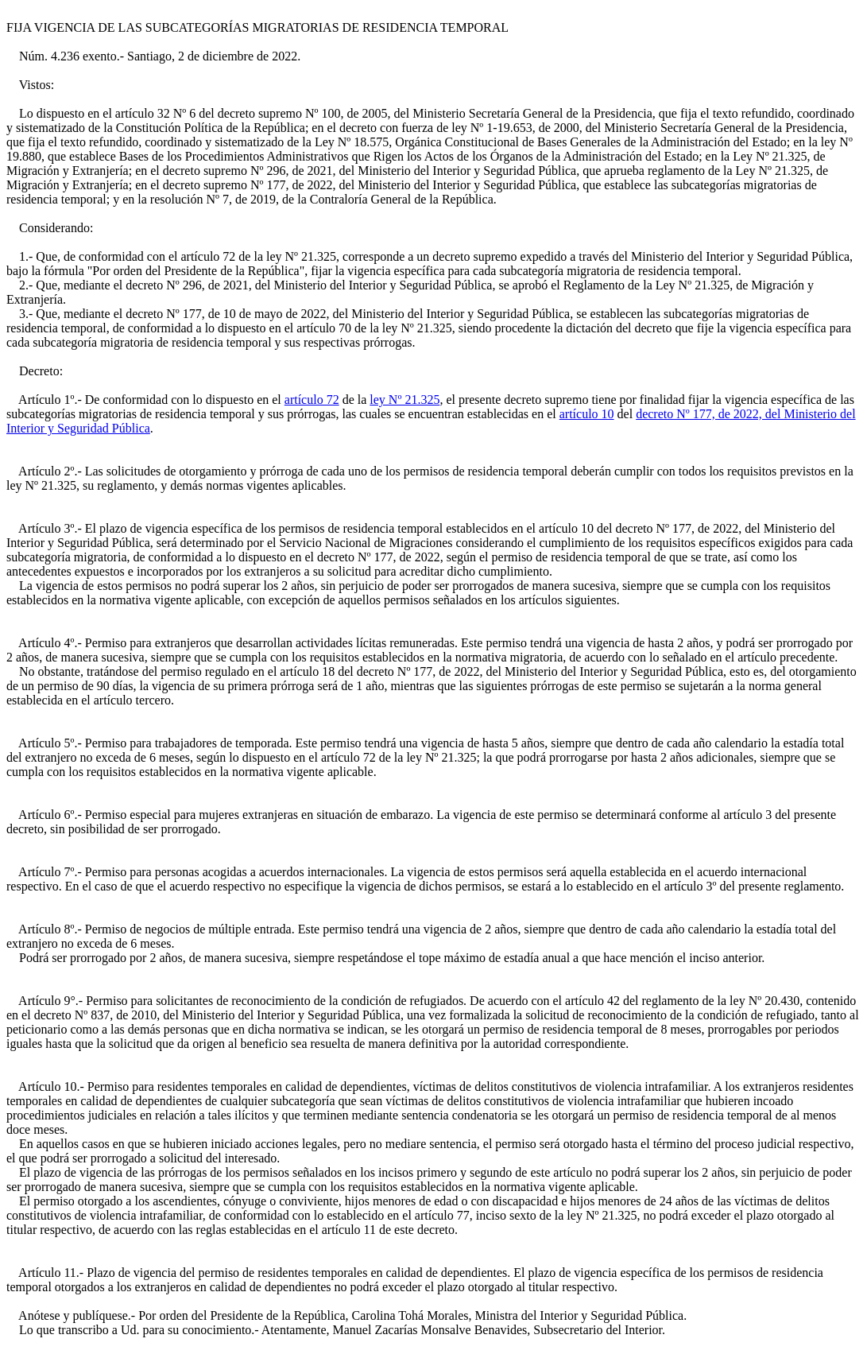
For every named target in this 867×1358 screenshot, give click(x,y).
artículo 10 (586, 414)
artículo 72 (311, 399)
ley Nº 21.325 (404, 399)
